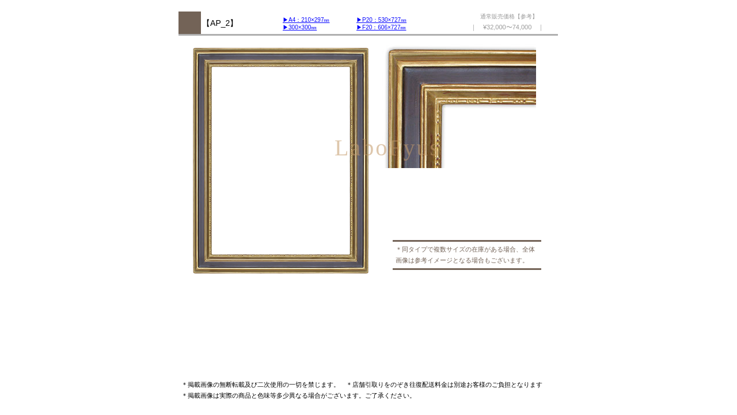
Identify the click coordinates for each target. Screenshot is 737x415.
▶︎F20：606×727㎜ (381, 27)
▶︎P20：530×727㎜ (381, 20)
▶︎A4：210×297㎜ (306, 20)
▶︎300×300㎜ (300, 27)
